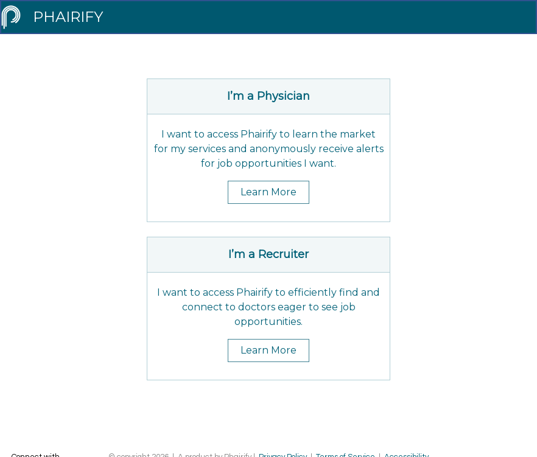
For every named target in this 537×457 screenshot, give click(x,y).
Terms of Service (346, 419)
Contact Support (293, 431)
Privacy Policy (283, 419)
